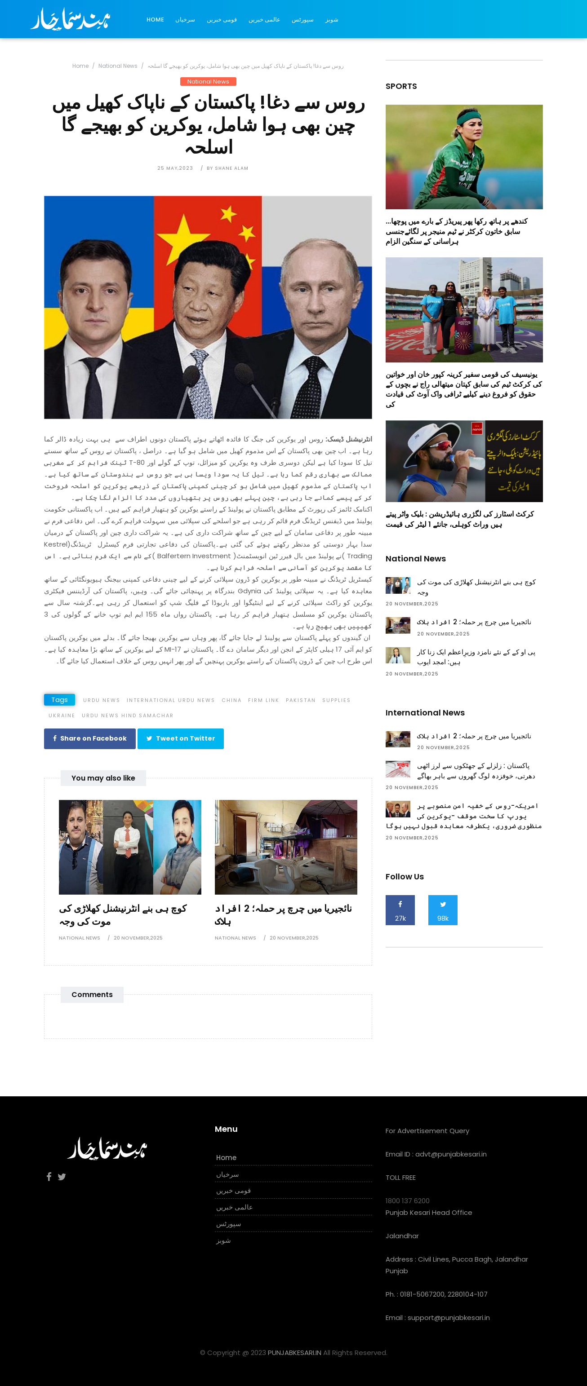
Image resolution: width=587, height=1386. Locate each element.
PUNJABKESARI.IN (294, 1351)
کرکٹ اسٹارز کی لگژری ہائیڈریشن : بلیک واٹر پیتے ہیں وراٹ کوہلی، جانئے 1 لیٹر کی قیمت (460, 519)
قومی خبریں (222, 19)
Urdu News (101, 700)
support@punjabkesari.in (449, 1316)
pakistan (301, 700)
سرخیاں (185, 19)
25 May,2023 (175, 168)
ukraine (62, 715)
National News (118, 66)
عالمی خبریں (264, 19)
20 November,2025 (138, 936)
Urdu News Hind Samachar (128, 715)
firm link (264, 700)
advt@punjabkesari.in (451, 1152)
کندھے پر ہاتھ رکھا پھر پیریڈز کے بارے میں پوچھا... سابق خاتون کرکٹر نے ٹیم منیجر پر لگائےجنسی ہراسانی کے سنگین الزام (457, 231)
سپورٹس (303, 19)
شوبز (331, 19)
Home (155, 19)
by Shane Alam (228, 168)
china (232, 700)
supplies (336, 700)
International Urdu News (171, 700)
